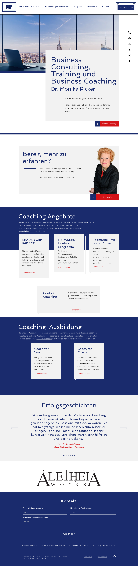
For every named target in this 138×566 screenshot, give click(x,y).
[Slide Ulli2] (72, 455)
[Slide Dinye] (70, 455)
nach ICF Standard (44, 339)
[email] (129, 38)
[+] (97, 123)
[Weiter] (123, 428)
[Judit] (74, 455)
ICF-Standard (44, 366)
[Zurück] (14, 428)
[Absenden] (69, 534)
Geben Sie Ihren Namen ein (33, 508)
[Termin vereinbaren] (126, 7)
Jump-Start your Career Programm (69, 447)
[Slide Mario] (63, 455)
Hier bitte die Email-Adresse (81, 508)
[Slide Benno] (68, 455)
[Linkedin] (129, 49)
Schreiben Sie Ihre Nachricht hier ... (36, 517)
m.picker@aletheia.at (107, 545)
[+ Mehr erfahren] (28, 272)
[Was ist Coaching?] (109, 123)
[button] (93, 197)
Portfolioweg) (39, 369)
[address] (129, 44)
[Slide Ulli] (66, 455)
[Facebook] (129, 61)
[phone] (129, 32)
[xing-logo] (129, 55)
